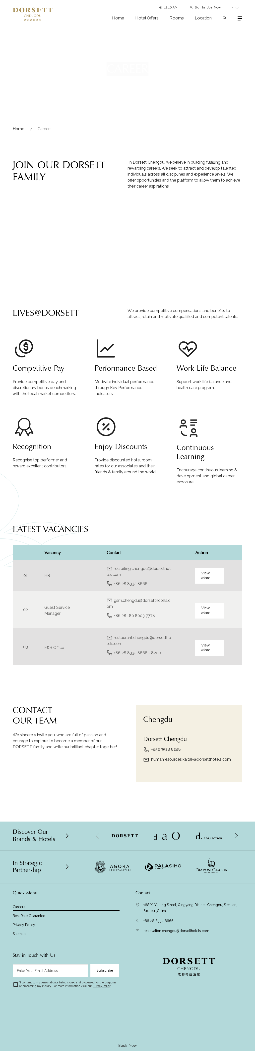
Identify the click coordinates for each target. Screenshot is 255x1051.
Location (203, 17)
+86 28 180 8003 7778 (134, 640)
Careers (45, 128)
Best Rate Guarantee (29, 916)
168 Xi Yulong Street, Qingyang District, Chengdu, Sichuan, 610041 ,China (190, 908)
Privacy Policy (24, 925)
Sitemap (19, 934)
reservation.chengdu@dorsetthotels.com (176, 931)
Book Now (127, 1045)
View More (205, 600)
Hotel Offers (147, 17)
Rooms (177, 17)
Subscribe (105, 970)
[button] (236, 835)
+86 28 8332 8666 (130, 608)
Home (118, 17)
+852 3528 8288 (162, 774)
